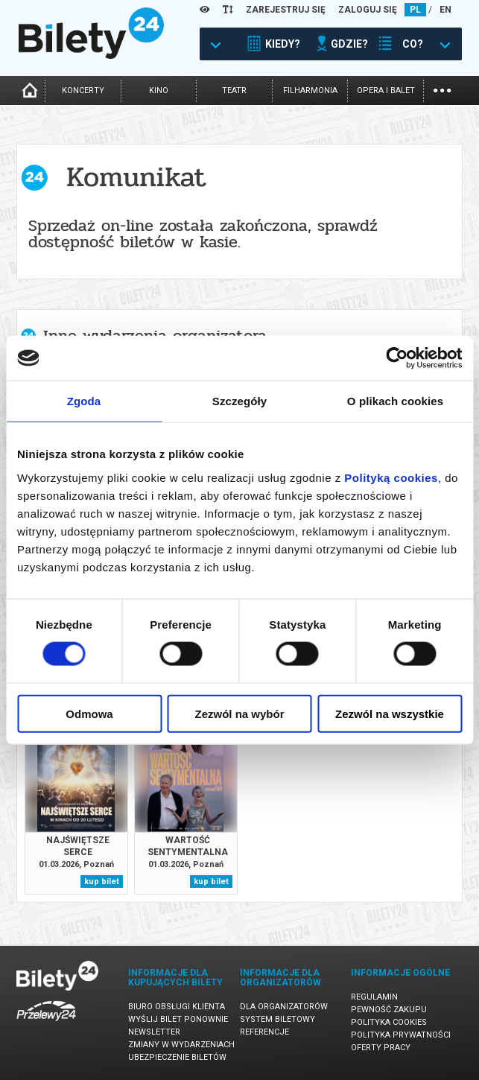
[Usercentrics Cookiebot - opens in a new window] (397, 358)
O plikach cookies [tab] (395, 401)
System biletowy (277, 1019)
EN (445, 9)
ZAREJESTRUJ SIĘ (286, 9)
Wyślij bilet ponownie (178, 1019)
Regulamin (374, 997)
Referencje (264, 1032)
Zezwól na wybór (239, 713)
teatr (234, 90)
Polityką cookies (391, 477)
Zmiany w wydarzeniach (181, 1044)
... (442, 89)
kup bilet (101, 881)
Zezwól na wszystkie (389, 713)
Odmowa (89, 713)
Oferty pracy (380, 1047)
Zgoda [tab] (84, 401)
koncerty (83, 90)
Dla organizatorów (284, 1006)
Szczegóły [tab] (239, 401)
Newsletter (154, 1032)
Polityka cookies (389, 1022)
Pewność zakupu (389, 1009)
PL (415, 9)
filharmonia (310, 90)
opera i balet (386, 90)
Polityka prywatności (401, 1035)
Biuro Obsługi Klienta (176, 1006)
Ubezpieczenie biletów (177, 1057)
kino (158, 90)
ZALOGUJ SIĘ (367, 9)
